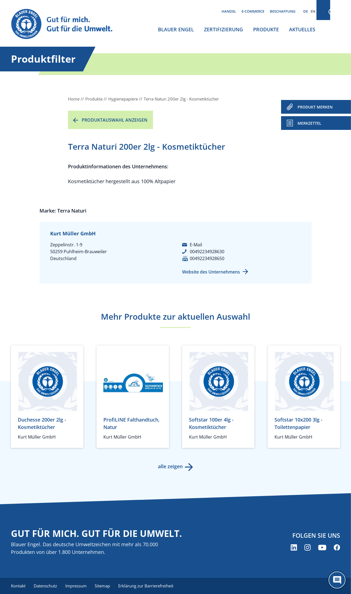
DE (305, 11)
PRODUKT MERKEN (315, 107)
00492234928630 (207, 252)
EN (313, 11)
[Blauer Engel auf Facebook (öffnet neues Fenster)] (337, 548)
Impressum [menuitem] (77, 586)
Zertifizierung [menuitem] (223, 29)
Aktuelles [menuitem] (302, 29)
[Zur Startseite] (67, 24)
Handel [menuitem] (229, 11)
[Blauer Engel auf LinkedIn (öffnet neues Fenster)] (294, 548)
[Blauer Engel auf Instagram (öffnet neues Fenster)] (307, 548)
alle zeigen (170, 466)
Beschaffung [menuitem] (282, 11)
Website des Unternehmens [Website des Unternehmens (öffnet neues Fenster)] (211, 272)
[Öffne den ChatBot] (337, 580)
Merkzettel (309, 123)
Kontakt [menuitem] (18, 586)
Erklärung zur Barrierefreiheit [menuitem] (148, 586)
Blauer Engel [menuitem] (176, 29)
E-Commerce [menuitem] (253, 11)
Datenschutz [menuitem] (46, 586)
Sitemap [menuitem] (104, 586)
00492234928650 (207, 258)
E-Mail (196, 245)
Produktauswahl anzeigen (115, 120)
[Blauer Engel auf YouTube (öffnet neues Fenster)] (322, 548)
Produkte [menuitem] (266, 29)
